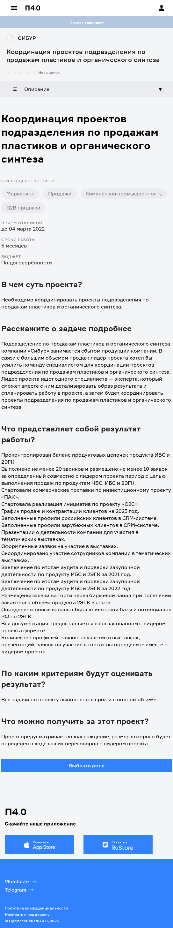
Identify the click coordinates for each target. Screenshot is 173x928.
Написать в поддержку (27, 914)
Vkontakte (21, 882)
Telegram (19, 889)
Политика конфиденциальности (36, 908)
